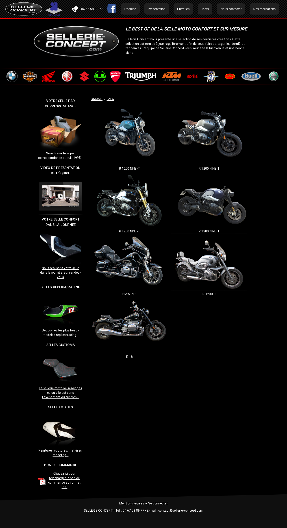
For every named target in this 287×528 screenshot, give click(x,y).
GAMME (96, 99)
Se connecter (158, 503)
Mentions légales (131, 503)
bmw (110, 99)
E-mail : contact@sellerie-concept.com (175, 510)
